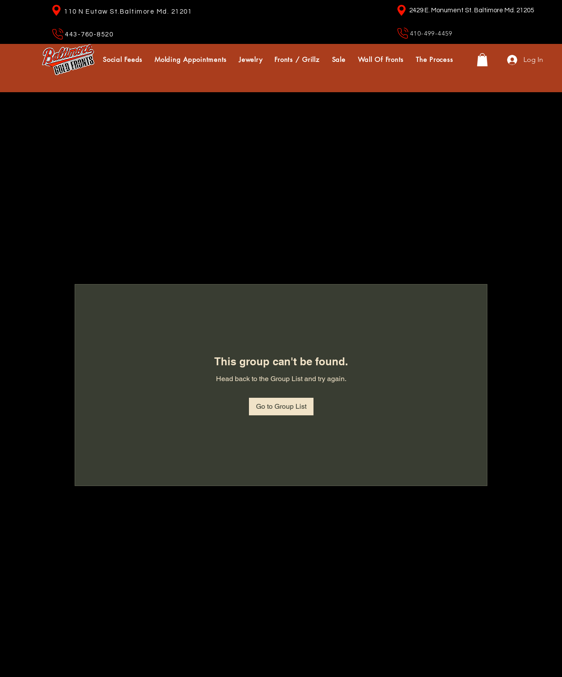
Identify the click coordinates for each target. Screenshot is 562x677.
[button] (482, 59)
